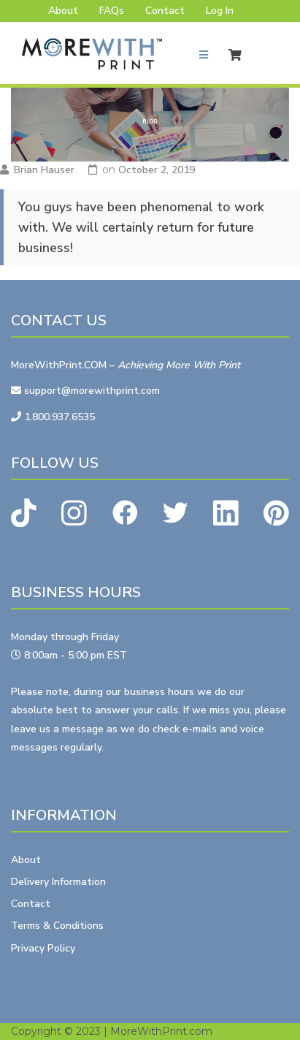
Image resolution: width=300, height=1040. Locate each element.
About (63, 11)
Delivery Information (58, 882)
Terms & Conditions (57, 926)
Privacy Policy (43, 948)
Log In (220, 11)
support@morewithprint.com (85, 391)
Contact (165, 11)
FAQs (111, 11)
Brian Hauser (44, 170)
